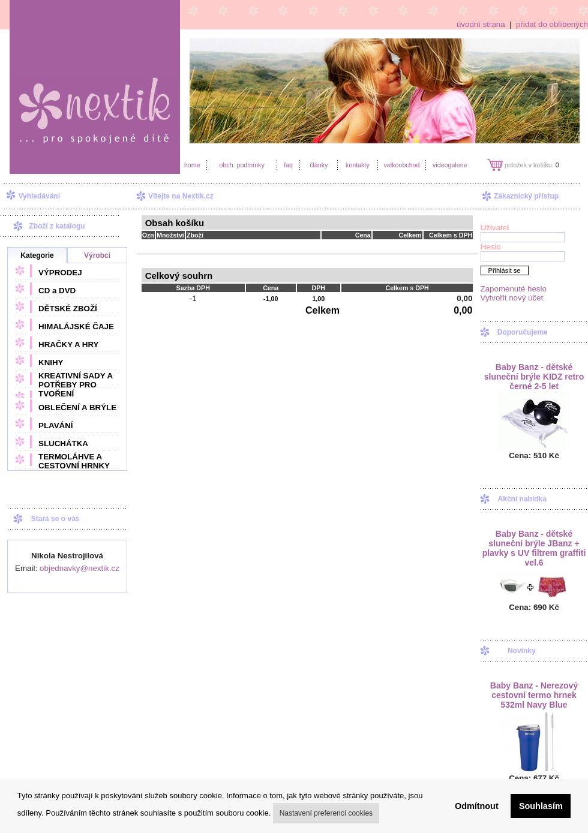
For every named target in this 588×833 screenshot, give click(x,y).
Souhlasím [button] (541, 806)
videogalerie (450, 165)
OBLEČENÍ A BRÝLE (77, 407)
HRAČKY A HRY (68, 344)
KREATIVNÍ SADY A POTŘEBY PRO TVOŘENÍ (75, 384)
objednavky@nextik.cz (79, 568)
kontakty (358, 165)
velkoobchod (402, 165)
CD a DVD (57, 290)
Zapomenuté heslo (514, 288)
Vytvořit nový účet (512, 297)
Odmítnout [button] (477, 806)
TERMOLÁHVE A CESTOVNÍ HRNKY (74, 461)
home (192, 165)
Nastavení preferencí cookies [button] (326, 813)
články (319, 165)
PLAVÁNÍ (55, 425)
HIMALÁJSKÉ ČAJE (76, 326)
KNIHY (50, 362)
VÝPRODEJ (60, 272)
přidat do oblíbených (552, 24)
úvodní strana (481, 24)
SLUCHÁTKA (63, 443)
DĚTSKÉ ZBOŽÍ (67, 308)
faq (288, 165)
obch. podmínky (241, 165)
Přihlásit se (504, 270)
